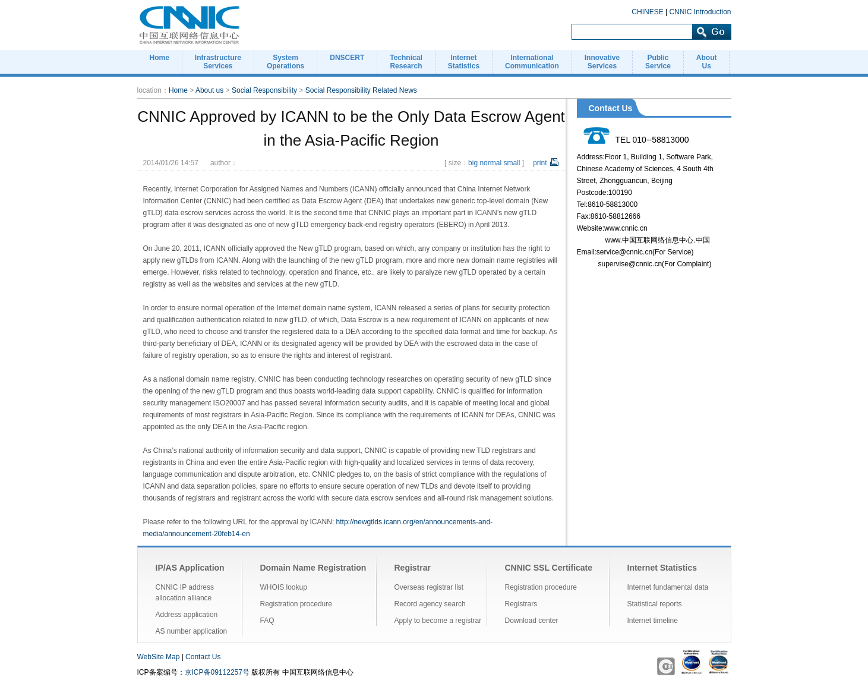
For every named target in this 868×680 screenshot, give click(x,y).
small (511, 163)
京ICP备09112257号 (217, 672)
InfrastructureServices (218, 61)
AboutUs (706, 61)
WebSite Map (158, 657)
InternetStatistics (463, 61)
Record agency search (430, 604)
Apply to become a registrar (438, 620)
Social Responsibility (264, 90)
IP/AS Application (190, 567)
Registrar (412, 567)
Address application (187, 614)
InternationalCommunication (532, 61)
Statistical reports (654, 604)
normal (490, 163)
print (540, 163)
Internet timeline (652, 620)
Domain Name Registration (313, 567)
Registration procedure (296, 604)
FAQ (267, 620)
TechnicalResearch (406, 61)
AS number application (192, 631)
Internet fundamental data (668, 587)
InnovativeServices (602, 61)
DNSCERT (347, 57)
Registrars (521, 604)
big (473, 163)
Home (159, 57)
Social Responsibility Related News (361, 90)
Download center (531, 620)
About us (209, 90)
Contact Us (202, 657)
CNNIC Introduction (700, 12)
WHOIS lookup (283, 587)
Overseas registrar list (429, 587)
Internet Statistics (662, 567)
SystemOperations (285, 61)
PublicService (658, 61)
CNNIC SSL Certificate (549, 567)
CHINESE (647, 12)
